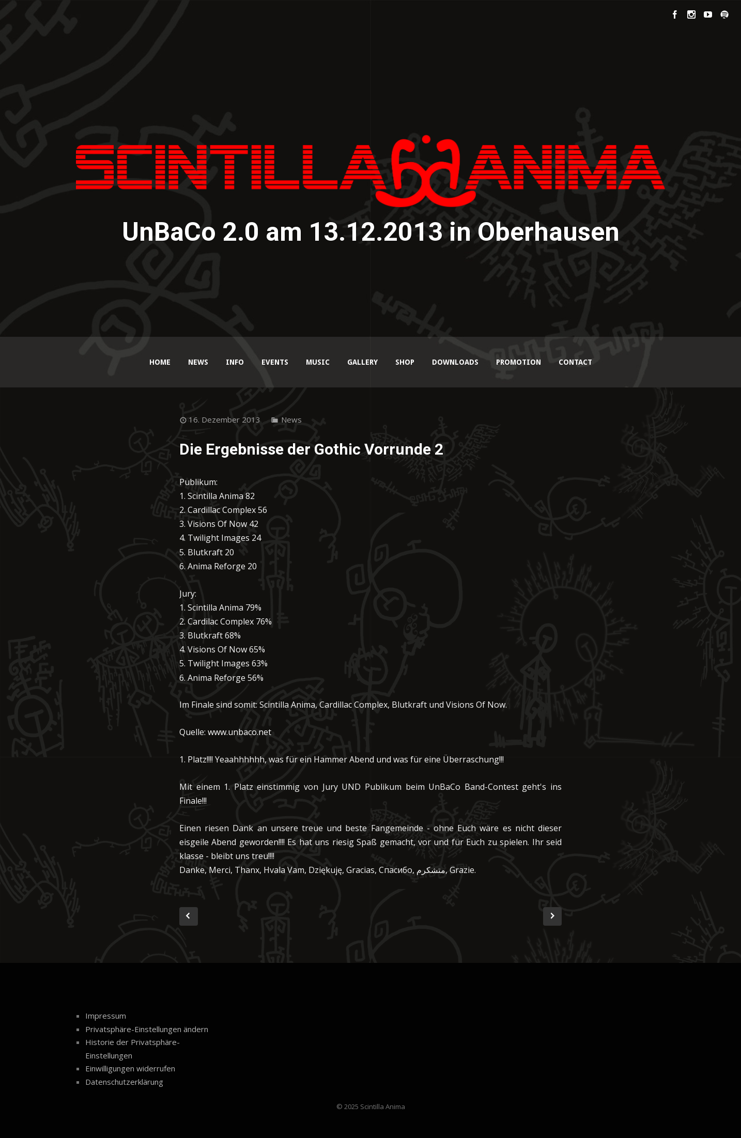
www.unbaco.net (239, 732)
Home (160, 362)
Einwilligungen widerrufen (130, 1068)
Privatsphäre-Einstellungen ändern (146, 1029)
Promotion (518, 362)
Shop (404, 362)
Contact (575, 362)
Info (235, 362)
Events (274, 362)
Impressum (105, 1015)
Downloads (455, 362)
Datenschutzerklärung (124, 1082)
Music (318, 362)
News (198, 362)
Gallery (362, 362)
